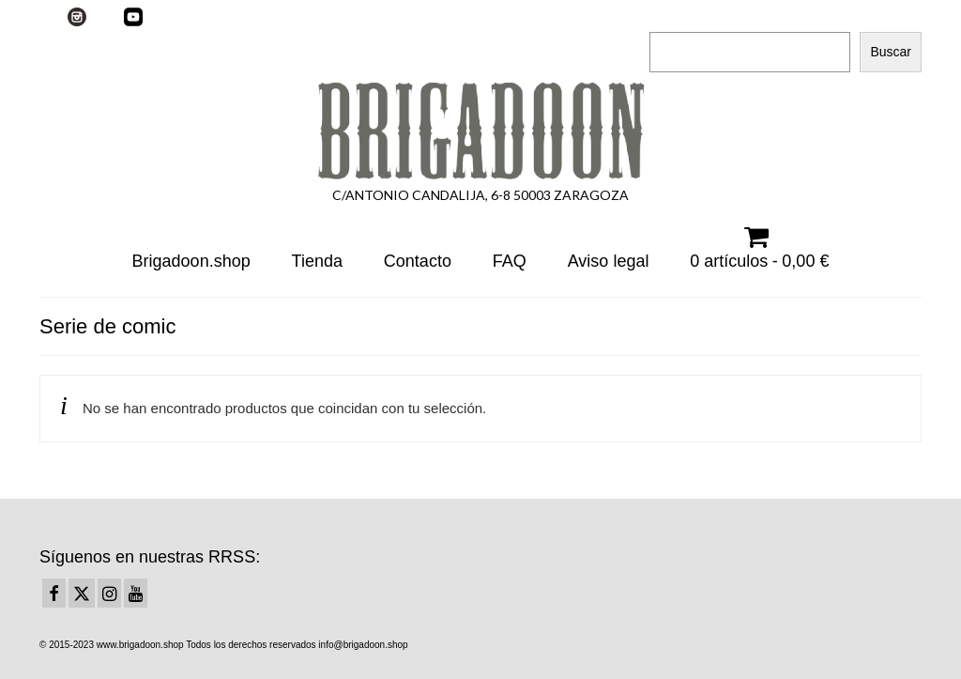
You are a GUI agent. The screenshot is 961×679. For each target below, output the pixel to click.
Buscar (671, 15)
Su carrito (253, 16)
